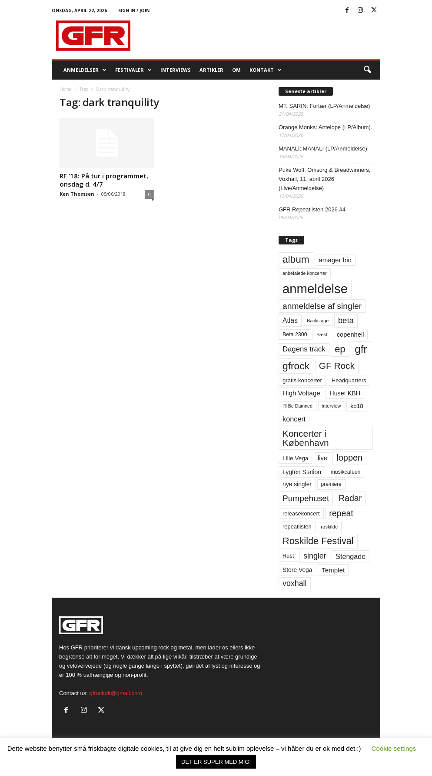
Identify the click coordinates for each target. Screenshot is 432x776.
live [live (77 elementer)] (322, 458)
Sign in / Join (134, 10)
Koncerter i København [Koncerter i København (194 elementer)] (305, 438)
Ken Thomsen (77, 194)
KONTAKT (265, 70)
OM (236, 70)
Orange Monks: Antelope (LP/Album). (325, 127)
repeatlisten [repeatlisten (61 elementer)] (297, 526)
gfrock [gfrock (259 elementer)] (295, 365)
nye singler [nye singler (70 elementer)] (297, 484)
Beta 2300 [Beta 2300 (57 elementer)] (294, 334)
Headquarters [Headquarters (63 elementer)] (349, 380)
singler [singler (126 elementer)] (314, 556)
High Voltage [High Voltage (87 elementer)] (301, 393)
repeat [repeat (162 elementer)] (341, 513)
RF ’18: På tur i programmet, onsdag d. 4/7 (104, 179)
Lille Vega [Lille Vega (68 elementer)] (295, 458)
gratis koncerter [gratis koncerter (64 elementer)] (302, 380)
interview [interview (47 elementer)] (331, 405)
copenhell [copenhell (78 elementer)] (350, 334)
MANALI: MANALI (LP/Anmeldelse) (323, 148)
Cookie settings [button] (394, 748)
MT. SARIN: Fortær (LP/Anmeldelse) (324, 106)
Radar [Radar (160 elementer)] (350, 498)
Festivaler (133, 70)
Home (65, 89)
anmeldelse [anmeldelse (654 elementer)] (315, 288)
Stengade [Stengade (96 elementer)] (351, 556)
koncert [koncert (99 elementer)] (294, 419)
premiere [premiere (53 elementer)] (331, 484)
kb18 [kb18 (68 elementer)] (356, 406)
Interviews (175, 70)
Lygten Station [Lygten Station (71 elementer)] (301, 471)
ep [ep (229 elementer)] (340, 349)
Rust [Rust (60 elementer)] (288, 555)
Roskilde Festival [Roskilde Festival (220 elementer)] (318, 540)
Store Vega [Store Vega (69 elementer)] (297, 569)
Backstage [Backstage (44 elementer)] (318, 320)
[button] (367, 70)
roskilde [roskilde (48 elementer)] (329, 526)
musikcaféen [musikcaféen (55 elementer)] (346, 472)
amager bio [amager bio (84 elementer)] (335, 260)
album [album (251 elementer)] (295, 259)
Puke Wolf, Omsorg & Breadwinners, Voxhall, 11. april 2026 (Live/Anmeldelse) (324, 179)
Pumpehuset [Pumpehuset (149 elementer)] (305, 498)
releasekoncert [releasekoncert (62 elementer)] (301, 513)
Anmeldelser (84, 70)
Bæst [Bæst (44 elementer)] (321, 334)
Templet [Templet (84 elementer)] (333, 570)
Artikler (211, 70)
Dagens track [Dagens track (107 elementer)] (304, 349)
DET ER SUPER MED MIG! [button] (216, 762)
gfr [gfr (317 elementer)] (361, 349)
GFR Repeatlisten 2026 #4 (312, 209)
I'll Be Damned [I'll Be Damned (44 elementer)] (297, 405)
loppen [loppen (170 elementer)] (349, 457)
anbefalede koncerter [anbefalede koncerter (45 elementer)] (304, 273)
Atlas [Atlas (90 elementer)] (290, 320)
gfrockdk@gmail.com (115, 693)
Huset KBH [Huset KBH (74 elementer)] (344, 393)
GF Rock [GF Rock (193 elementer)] (337, 366)
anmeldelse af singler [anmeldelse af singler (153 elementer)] (322, 306)
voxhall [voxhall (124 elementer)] (294, 583)
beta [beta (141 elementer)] (346, 320)
